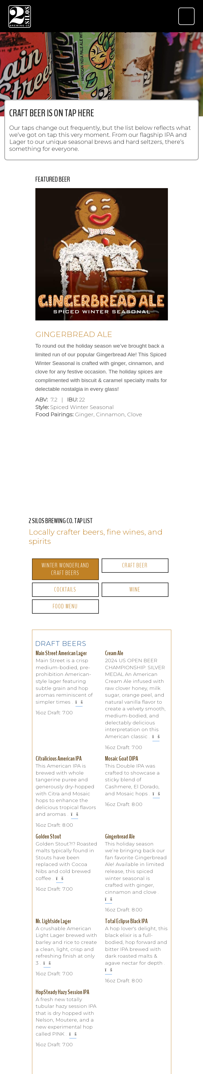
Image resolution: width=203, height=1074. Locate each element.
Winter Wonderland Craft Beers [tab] (65, 569)
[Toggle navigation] (186, 16)
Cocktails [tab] (65, 589)
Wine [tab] (134, 589)
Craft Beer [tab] (135, 565)
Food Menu (65, 606)
